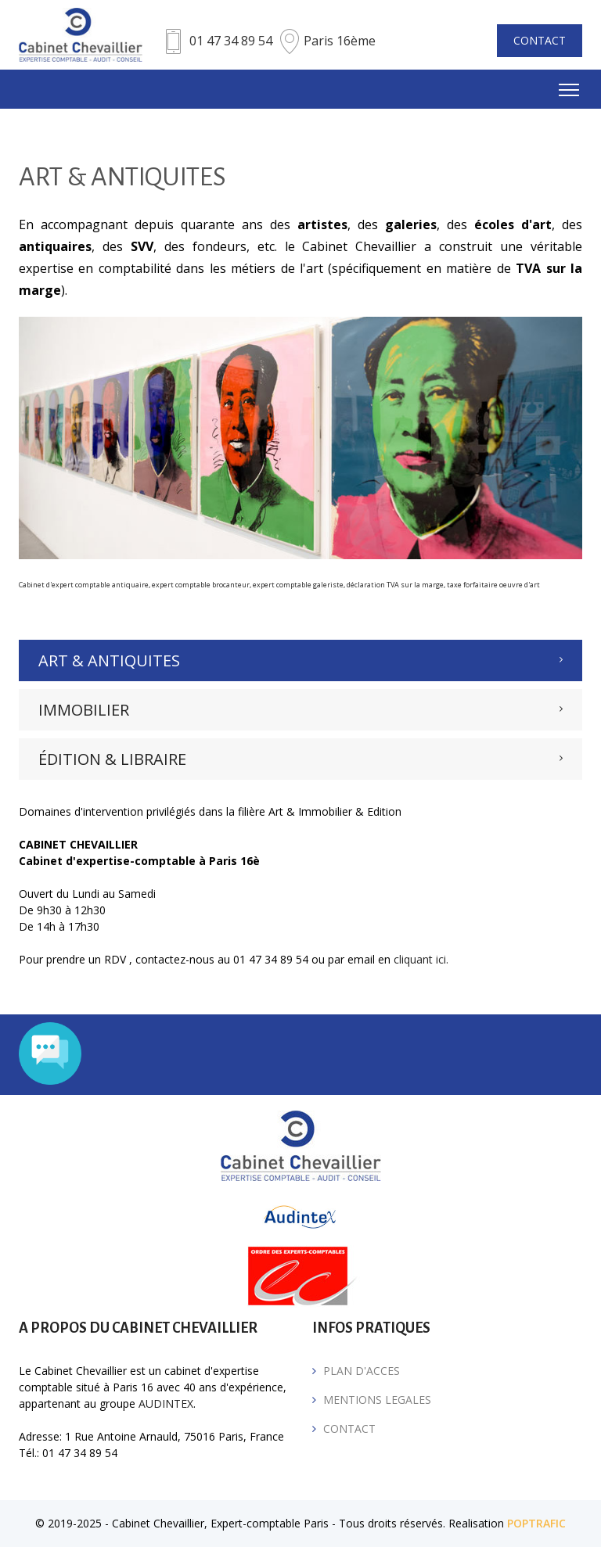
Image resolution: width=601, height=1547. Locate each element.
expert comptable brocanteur (201, 585)
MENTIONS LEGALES (377, 1399)
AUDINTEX (166, 1403)
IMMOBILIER (83, 709)
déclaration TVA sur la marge (395, 585)
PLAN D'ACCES (361, 1370)
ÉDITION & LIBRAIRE (112, 759)
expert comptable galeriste (298, 585)
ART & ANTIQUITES (109, 660)
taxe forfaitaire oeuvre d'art (493, 585)
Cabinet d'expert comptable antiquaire (84, 585)
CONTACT (539, 40)
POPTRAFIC (536, 1523)
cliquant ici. (421, 959)
